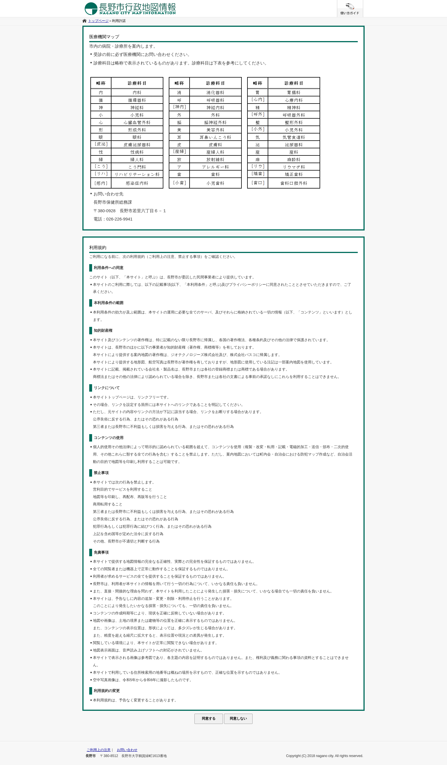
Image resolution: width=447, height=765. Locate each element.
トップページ (98, 21)
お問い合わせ (127, 750)
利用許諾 (119, 21)
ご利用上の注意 (99, 750)
